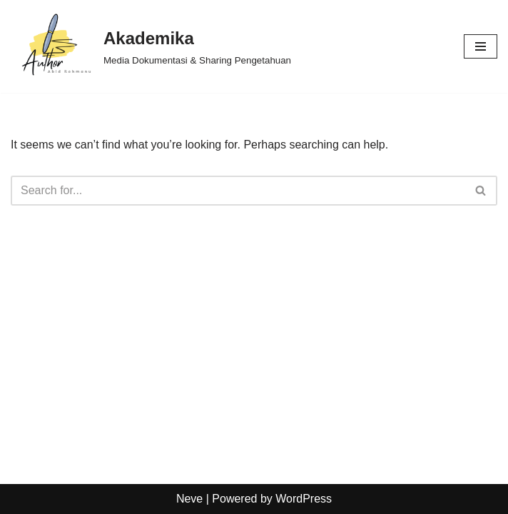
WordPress (303, 499)
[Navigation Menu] (480, 46)
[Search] (238, 191)
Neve (189, 499)
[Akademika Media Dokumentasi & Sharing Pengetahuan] (151, 46)
